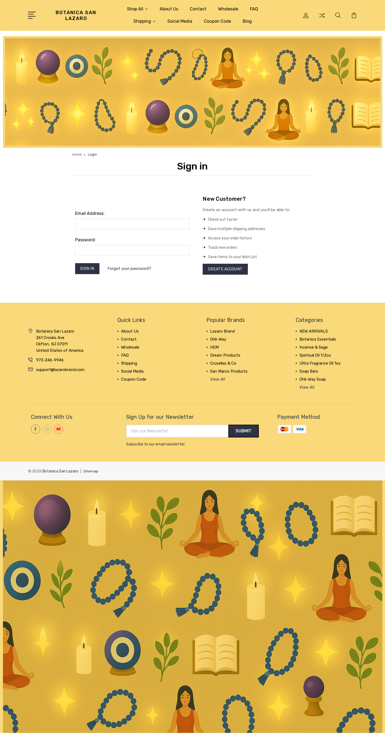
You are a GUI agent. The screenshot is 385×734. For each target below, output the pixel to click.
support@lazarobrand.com (60, 370)
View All (217, 380)
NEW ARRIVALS (313, 332)
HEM (214, 348)
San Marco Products (229, 372)
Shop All (137, 8)
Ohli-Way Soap (312, 380)
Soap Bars (308, 372)
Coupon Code (217, 21)
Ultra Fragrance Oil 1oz (320, 364)
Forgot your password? (130, 269)
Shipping (144, 21)
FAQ (254, 8)
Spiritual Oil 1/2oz (315, 356)
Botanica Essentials (317, 340)
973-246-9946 (50, 360)
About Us (169, 8)
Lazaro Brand (222, 332)
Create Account (226, 269)
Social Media (179, 21)
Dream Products (225, 356)
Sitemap (90, 472)
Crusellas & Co (223, 364)
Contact (198, 8)
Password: (85, 239)
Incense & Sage (313, 348)
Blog (247, 21)
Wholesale (228, 8)
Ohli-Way (218, 340)
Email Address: (90, 213)
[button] (192, 92)
